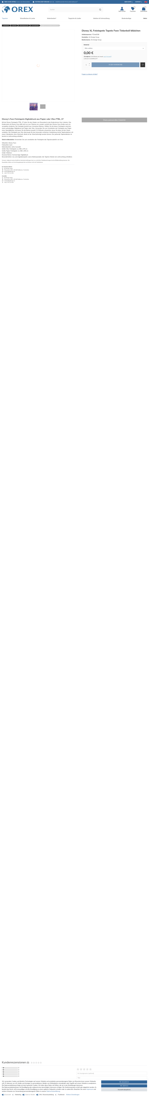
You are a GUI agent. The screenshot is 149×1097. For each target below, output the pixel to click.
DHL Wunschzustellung (46, 1094)
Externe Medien (30, 1094)
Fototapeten (35, 25)
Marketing (18, 1094)
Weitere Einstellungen (72, 1094)
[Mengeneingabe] (86, 64)
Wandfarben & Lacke (27, 18)
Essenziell (8, 1094)
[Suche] (100, 9)
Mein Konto (127, 2)
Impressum (89, 1089)
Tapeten (5, 18)
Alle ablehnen (124, 1086)
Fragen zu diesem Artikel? (89, 74)
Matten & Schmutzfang (101, 18)
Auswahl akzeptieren (124, 1089)
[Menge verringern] (89, 66)
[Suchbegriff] (73, 9)
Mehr (145, 18)
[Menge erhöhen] (89, 64)
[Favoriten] (133, 9)
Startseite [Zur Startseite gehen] (6, 25)
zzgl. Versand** (108, 56)
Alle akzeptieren (124, 1082)
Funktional (61, 1094)
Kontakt (138, 2)
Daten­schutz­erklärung (53, 1091)
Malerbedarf (51, 18)
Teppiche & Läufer (74, 18)
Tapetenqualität (24, 25)
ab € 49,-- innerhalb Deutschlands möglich (56, 2)
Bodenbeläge (126, 18)
